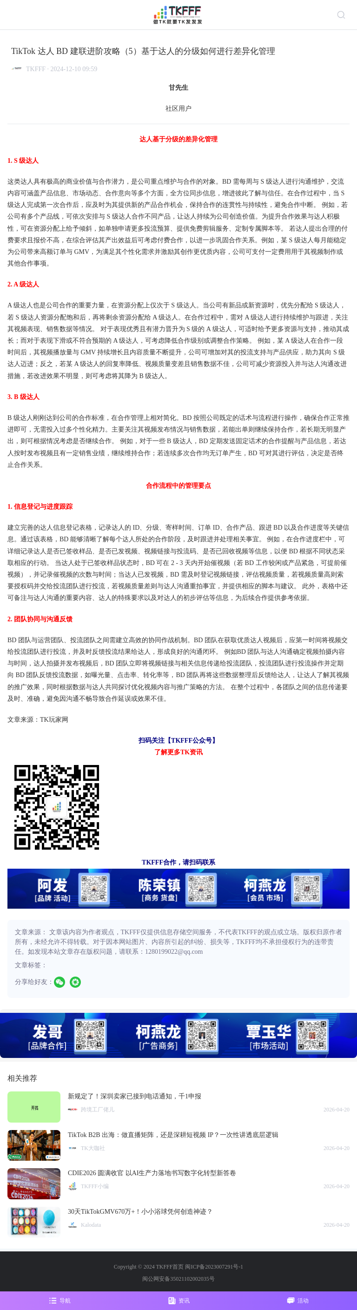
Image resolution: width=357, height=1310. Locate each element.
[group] (178, 1035)
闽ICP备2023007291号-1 (214, 1266)
